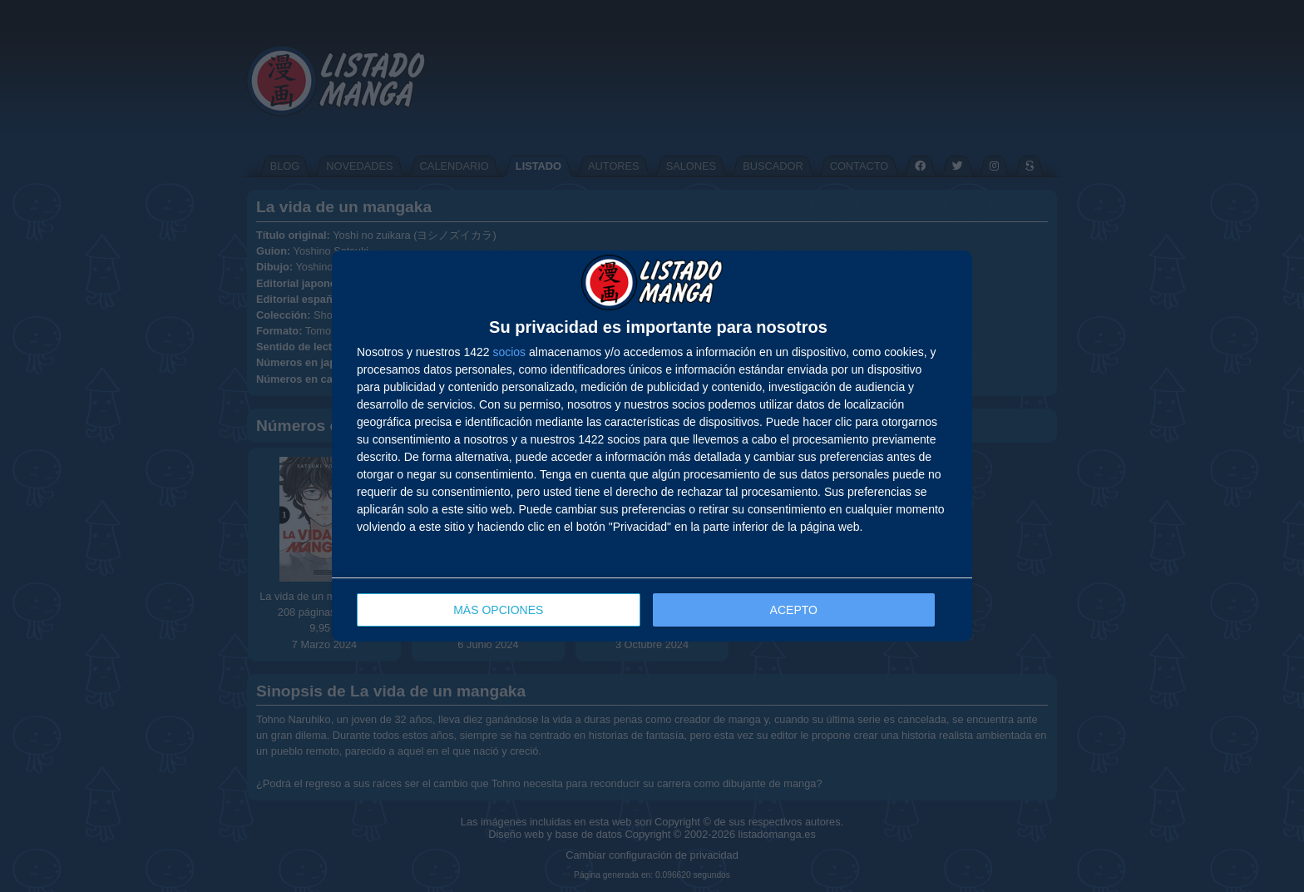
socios (509, 352)
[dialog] (652, 446)
